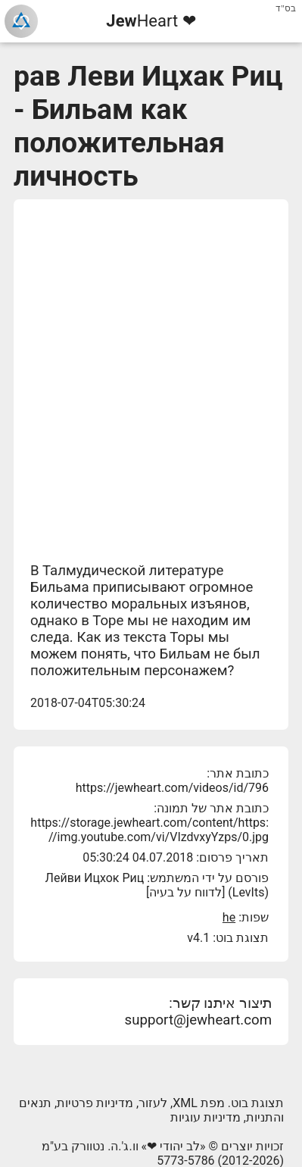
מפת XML (199, 1103)
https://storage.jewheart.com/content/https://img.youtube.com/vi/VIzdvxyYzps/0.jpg (149, 829)
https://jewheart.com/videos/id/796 (172, 788)
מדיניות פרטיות (95, 1103)
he (229, 917)
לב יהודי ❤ (173, 1146)
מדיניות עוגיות (205, 1117)
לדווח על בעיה (185, 892)
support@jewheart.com (198, 1020)
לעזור (153, 1103)
